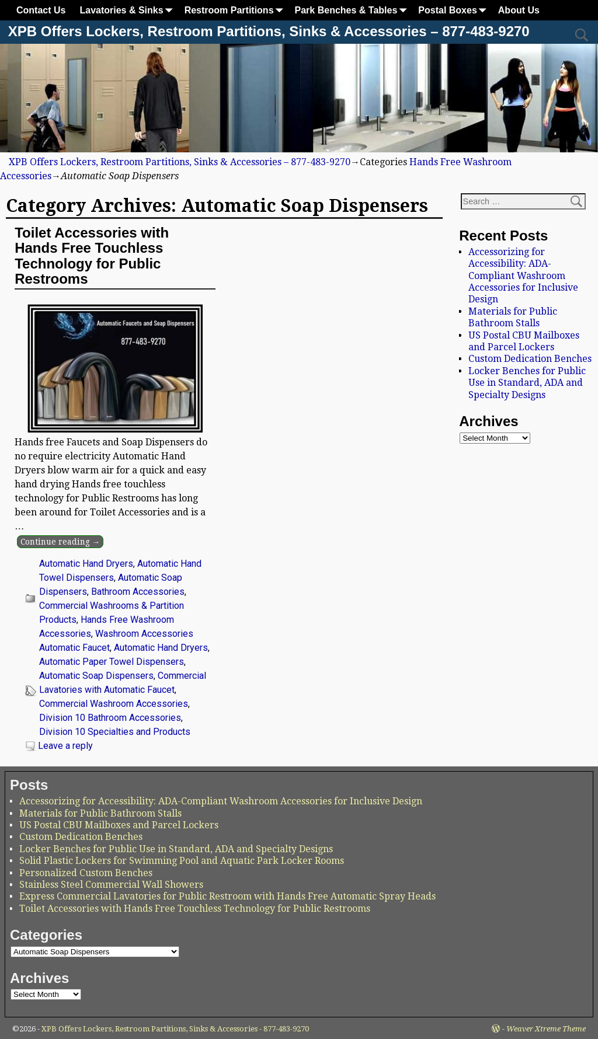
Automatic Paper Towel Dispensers (111, 661)
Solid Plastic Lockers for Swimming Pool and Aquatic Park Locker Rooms (181, 860)
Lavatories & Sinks (128, 10)
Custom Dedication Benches (530, 358)
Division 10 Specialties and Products (114, 731)
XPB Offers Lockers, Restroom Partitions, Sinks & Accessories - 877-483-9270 (175, 1028)
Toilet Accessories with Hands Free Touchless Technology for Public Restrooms (92, 256)
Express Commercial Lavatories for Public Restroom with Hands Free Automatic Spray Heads (227, 896)
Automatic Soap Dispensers (96, 675)
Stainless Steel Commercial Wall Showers (111, 884)
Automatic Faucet (74, 647)
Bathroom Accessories (138, 591)
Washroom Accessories (144, 633)
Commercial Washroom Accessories (113, 703)
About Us (519, 10)
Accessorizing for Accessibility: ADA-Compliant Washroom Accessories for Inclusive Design (523, 275)
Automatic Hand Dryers (86, 563)
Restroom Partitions (236, 10)
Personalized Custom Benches (85, 872)
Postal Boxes (454, 10)
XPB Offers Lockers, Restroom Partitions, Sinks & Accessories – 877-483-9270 (269, 31)
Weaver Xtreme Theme (546, 1028)
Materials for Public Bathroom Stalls (512, 317)
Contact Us (40, 10)
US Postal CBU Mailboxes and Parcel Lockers (523, 341)
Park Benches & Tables (353, 10)
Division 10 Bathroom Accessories (110, 717)
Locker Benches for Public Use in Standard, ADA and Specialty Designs (527, 382)
